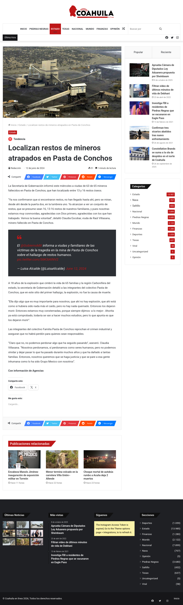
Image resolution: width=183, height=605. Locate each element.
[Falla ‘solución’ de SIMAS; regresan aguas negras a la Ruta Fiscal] (37, 524)
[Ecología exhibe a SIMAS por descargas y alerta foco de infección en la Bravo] (9, 541)
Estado (55, 29)
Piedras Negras (38, 29)
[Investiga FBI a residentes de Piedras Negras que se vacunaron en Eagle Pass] (140, 112)
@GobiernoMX (31, 245)
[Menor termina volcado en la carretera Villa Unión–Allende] (62, 459)
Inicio (23, 29)
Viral (134, 260)
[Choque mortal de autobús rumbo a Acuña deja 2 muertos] (100, 459)
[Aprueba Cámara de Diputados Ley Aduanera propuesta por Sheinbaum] (140, 70)
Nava (135, 214)
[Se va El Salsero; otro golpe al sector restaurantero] (9, 533)
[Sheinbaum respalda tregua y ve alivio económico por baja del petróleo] (37, 541)
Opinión (115, 29)
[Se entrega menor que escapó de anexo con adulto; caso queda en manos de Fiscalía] (37, 533)
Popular (138, 52)
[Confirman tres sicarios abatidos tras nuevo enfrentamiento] (140, 140)
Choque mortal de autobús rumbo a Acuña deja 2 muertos (98, 475)
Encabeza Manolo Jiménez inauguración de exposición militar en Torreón (23, 475)
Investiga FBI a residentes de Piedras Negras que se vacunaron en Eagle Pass (164, 115)
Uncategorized (140, 266)
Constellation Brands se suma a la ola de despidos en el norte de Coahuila (163, 167)
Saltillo (136, 220)
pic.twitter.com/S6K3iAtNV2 (37, 259)
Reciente (166, 52)
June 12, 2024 (76, 268)
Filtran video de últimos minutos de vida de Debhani (163, 94)
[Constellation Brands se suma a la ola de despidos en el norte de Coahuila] (140, 164)
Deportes (137, 249)
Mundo (90, 29)
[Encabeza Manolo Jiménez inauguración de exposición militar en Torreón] (24, 459)
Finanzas (102, 29)
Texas (65, 29)
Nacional (77, 29)
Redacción (16, 168)
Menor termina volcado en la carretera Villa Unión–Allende (62, 475)
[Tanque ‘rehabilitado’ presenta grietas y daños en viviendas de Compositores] (23, 524)
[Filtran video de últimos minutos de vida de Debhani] (140, 95)
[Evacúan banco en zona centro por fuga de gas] (23, 533)
